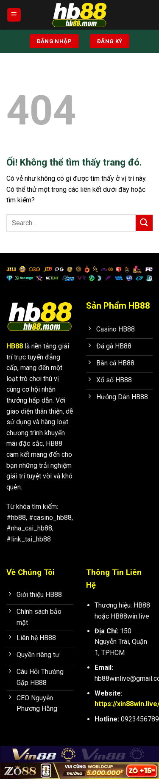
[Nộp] (144, 223)
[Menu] (14, 15)
